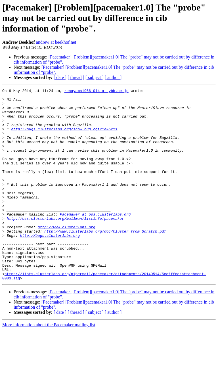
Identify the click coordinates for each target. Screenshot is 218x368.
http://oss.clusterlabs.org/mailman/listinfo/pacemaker (65, 244)
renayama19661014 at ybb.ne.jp (96, 91)
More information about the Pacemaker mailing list (48, 363)
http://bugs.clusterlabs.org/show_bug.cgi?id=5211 (64, 137)
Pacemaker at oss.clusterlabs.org (95, 239)
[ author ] (113, 77)
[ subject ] (94, 77)
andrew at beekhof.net (56, 42)
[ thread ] (76, 77)
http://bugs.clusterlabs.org (50, 265)
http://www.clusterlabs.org (66, 255)
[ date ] (60, 77)
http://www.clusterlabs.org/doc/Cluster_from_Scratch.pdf (105, 260)
